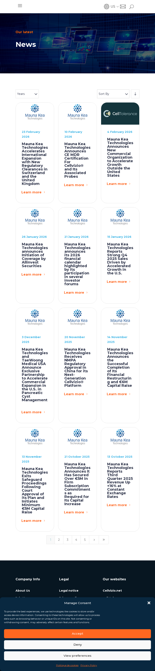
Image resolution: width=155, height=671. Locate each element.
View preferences (77, 656)
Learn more (31, 192)
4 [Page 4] (76, 540)
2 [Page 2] (59, 540)
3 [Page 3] (67, 540)
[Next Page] (94, 539)
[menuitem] (115, 6)
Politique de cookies (67, 665)
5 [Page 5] (85, 540)
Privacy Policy (89, 665)
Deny (77, 644)
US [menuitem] (113, 6)
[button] (149, 603)
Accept (77, 633)
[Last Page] (104, 539)
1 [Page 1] (50, 540)
